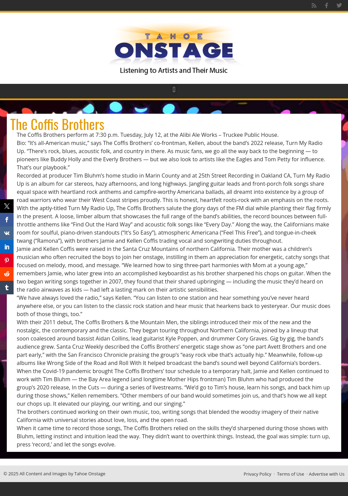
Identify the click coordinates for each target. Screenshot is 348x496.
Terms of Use (290, 474)
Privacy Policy (257, 474)
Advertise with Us (327, 474)
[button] (174, 89)
